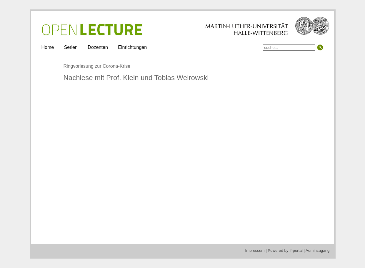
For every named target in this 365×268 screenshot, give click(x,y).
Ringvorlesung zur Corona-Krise (97, 66)
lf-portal (295, 250)
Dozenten (98, 47)
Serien (71, 47)
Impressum (255, 250)
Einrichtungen (132, 47)
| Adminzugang (317, 250)
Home (47, 47)
